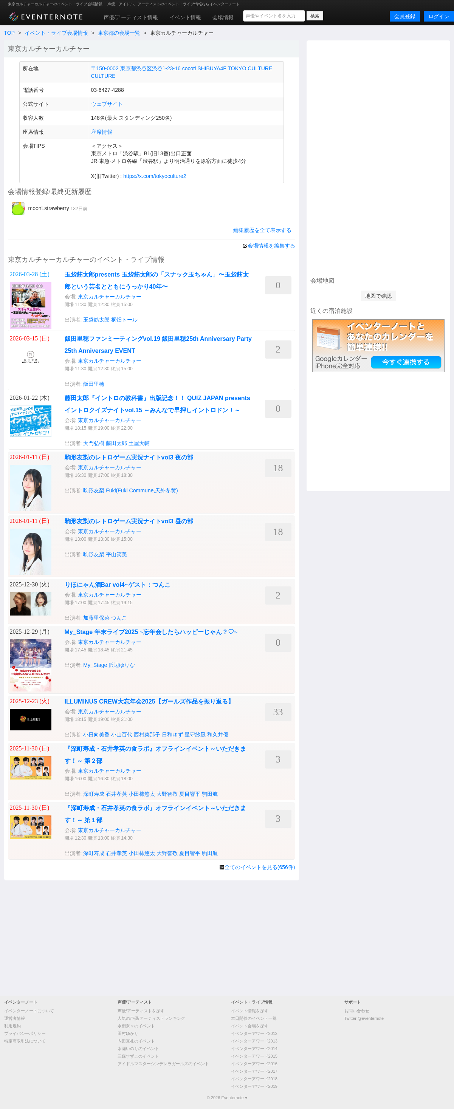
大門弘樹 (93, 443)
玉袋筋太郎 (96, 320)
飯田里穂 (93, 384)
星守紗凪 (195, 735)
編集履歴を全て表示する (262, 230)
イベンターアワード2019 (254, 1086)
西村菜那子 (147, 735)
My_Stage (95, 665)
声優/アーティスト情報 (131, 17)
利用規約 (12, 1026)
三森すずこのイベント (138, 1056)
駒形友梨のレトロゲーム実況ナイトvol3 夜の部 (129, 457)
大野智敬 (167, 794)
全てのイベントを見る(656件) (260, 867)
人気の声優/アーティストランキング (151, 1018)
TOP (9, 33)
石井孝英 (116, 794)
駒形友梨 (93, 490)
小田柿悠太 (142, 794)
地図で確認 (378, 296)
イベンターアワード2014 (254, 1048)
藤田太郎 (116, 443)
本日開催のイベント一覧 (254, 1018)
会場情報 (223, 17)
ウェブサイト (107, 104)
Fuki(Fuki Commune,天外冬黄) (142, 490)
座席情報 (101, 132)
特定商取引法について (25, 1041)
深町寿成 (93, 794)
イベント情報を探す (249, 1010)
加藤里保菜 (96, 618)
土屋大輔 (139, 443)
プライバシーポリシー (25, 1033)
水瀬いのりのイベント (138, 1048)
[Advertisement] (378, 157)
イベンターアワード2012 (254, 1033)
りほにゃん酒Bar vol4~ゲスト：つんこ (117, 585)
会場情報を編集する (271, 246)
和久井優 (217, 735)
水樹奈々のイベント (136, 1026)
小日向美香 (96, 735)
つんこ (119, 618)
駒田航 (210, 794)
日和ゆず (172, 735)
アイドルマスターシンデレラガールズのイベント (163, 1063)
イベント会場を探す (249, 1026)
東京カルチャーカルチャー (109, 297)
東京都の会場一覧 (119, 33)
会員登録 (404, 16)
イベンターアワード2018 (254, 1079)
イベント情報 (185, 17)
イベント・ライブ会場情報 (56, 33)
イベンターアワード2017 (254, 1071)
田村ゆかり (128, 1033)
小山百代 (121, 735)
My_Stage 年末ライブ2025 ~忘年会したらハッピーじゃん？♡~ (151, 632)
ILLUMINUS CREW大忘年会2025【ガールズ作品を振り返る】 (149, 701)
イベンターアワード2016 (254, 1063)
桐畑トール (124, 320)
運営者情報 (14, 1018)
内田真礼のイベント (136, 1041)
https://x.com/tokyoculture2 (154, 176)
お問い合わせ (356, 1010)
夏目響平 (189, 794)
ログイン (438, 16)
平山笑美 (116, 554)
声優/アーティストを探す (141, 1010)
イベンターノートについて (29, 1010)
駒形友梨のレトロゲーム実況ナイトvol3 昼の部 (129, 521)
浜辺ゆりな (121, 665)
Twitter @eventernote (364, 1018)
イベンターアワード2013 (254, 1041)
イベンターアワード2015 (254, 1056)
